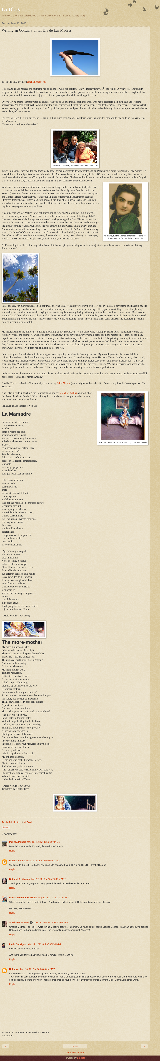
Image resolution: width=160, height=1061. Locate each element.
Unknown (14, 969)
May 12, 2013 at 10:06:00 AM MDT (43, 860)
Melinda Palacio (17, 842)
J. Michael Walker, (68, 393)
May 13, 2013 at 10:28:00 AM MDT (37, 969)
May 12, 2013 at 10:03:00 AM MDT (44, 842)
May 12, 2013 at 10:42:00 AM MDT (48, 879)
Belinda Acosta (17, 860)
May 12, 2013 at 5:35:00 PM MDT (44, 944)
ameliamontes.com (36, 81)
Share (5, 827)
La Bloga (12, 9)
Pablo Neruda (63, 383)
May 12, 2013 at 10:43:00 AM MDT (55, 897)
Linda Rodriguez (18, 944)
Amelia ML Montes (19, 922)
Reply (12, 850)
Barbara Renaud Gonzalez (23, 897)
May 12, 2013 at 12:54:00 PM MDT (51, 922)
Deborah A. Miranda (19, 879)
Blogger (81, 1058)
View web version (75, 1052)
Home (75, 1046)
